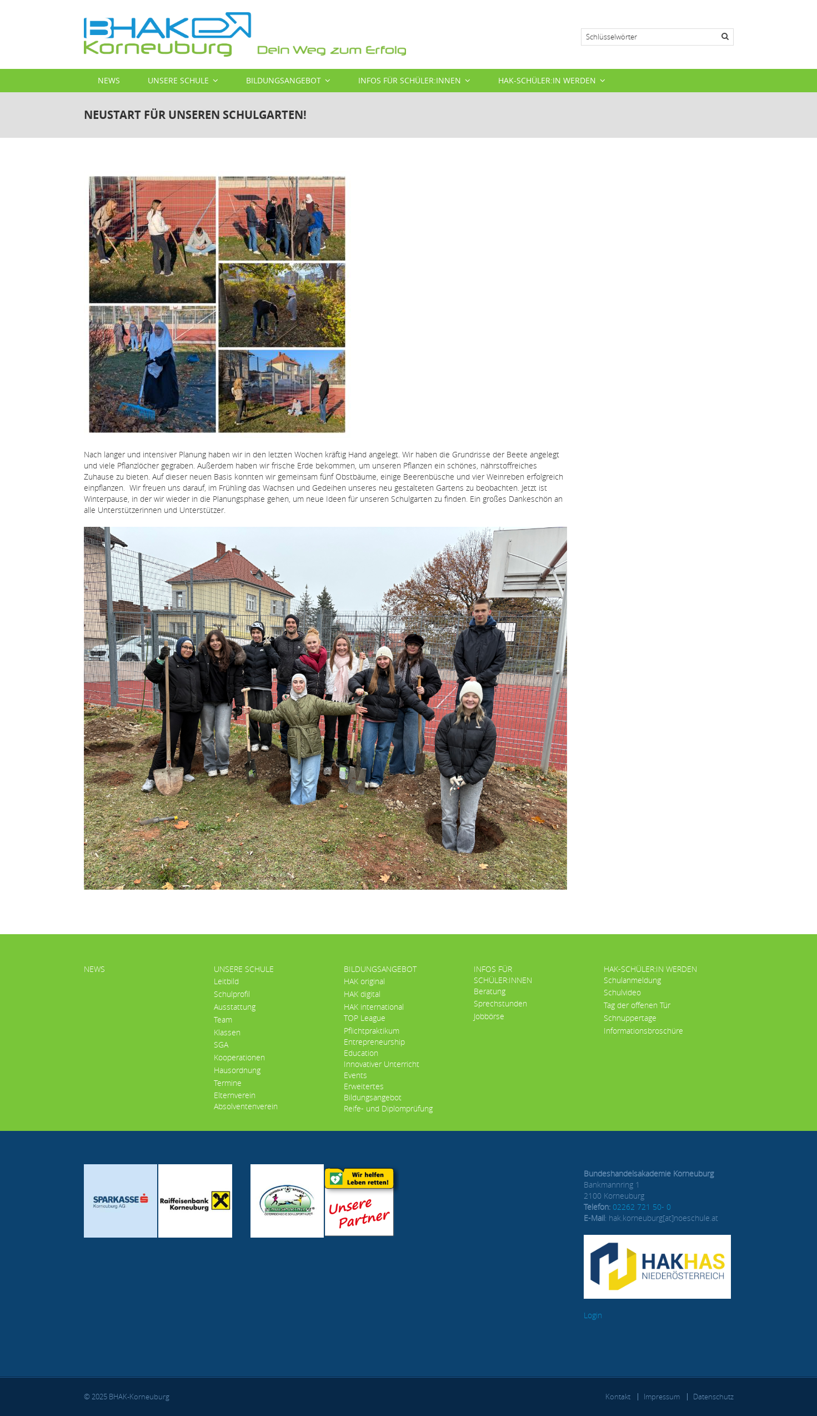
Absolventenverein (246, 1106)
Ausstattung (234, 1006)
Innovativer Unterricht (381, 1064)
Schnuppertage (630, 1018)
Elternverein (234, 1095)
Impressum (662, 1397)
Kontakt (617, 1397)
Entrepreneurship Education (374, 1047)
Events (355, 1075)
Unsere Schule (178, 80)
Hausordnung (237, 1070)
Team (223, 1019)
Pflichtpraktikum (371, 1030)
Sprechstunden (500, 1003)
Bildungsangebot (283, 80)
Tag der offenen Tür (637, 1005)
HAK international (374, 1006)
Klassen (227, 1032)
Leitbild (226, 981)
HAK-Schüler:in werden (547, 80)
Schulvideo (622, 992)
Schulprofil (232, 994)
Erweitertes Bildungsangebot (373, 1092)
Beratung (489, 991)
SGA (221, 1044)
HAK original (364, 981)
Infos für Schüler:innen (409, 80)
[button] (325, 707)
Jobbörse (489, 1016)
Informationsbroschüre (643, 1030)
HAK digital (362, 994)
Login (593, 1315)
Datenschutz (713, 1397)
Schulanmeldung (632, 980)
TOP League (364, 1018)
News (109, 80)
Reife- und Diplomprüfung (388, 1108)
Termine (228, 1083)
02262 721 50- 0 (642, 1206)
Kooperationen (239, 1057)
